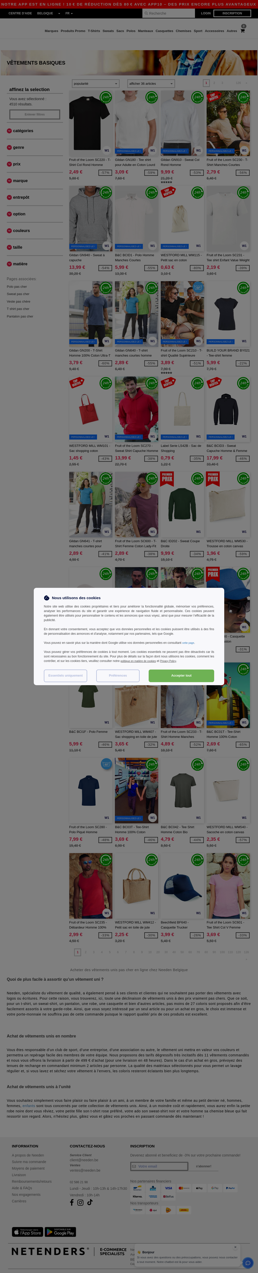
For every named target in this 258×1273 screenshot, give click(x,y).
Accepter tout (181, 675)
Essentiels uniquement (65, 675)
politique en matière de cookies (141, 661)
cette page (189, 643)
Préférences (118, 675)
